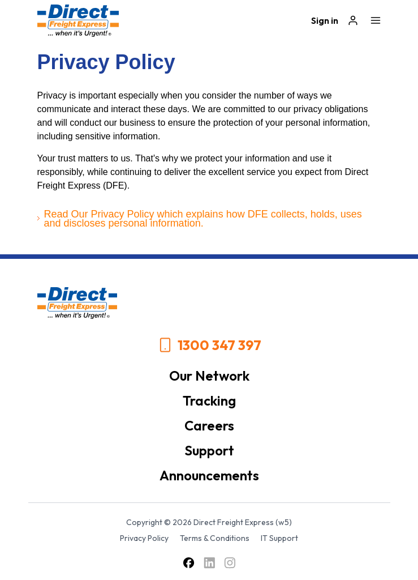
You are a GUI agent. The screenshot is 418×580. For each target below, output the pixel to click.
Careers (209, 425)
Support (209, 450)
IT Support (279, 538)
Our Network (209, 375)
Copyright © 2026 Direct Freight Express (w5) (209, 522)
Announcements (209, 475)
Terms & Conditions (214, 538)
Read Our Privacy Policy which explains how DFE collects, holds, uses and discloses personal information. (203, 219)
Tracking (209, 400)
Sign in (324, 20)
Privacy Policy (144, 538)
